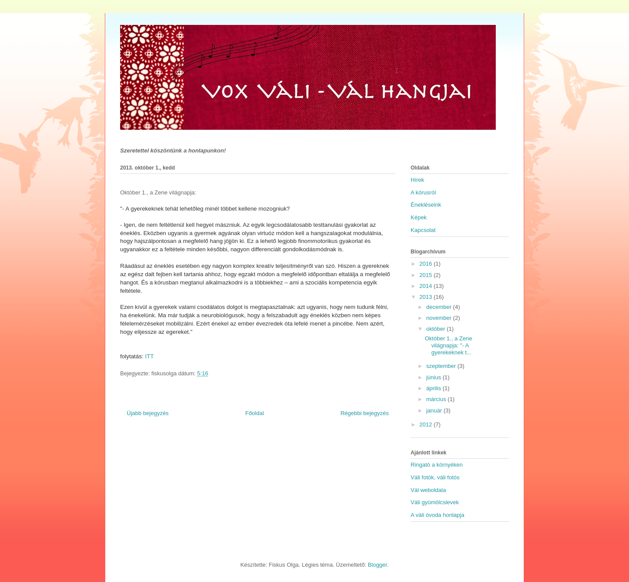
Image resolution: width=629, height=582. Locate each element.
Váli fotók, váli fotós (435, 477)
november (439, 318)
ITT (150, 356)
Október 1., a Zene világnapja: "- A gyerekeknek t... (448, 345)
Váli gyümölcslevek (435, 502)
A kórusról (423, 192)
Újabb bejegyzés (148, 413)
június (434, 377)
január (435, 410)
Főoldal (254, 413)
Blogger (377, 564)
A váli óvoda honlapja (437, 515)
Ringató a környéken (437, 464)
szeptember (442, 366)
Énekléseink (426, 204)
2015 (426, 275)
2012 (426, 424)
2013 (426, 297)
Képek (419, 217)
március (437, 399)
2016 (426, 263)
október (436, 329)
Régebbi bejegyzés (364, 413)
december (439, 307)
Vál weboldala (428, 490)
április (434, 388)
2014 (426, 286)
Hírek (417, 180)
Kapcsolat (423, 230)
